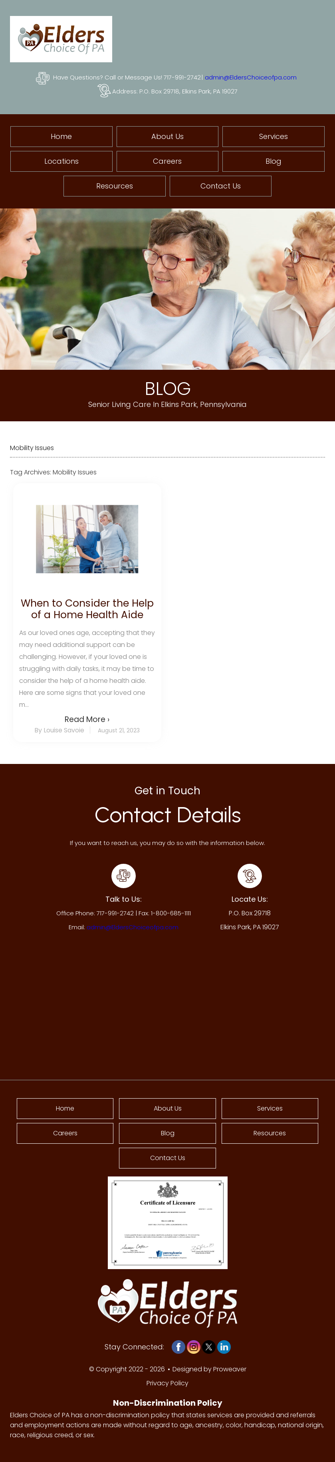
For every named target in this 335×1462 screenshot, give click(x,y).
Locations (61, 161)
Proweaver (229, 1369)
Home (61, 136)
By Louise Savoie (59, 730)
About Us (167, 136)
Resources (114, 186)
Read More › (87, 719)
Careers (167, 161)
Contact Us (220, 186)
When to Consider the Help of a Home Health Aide (87, 609)
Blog (273, 161)
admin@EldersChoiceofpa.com (251, 77)
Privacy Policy (167, 1383)
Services (273, 136)
